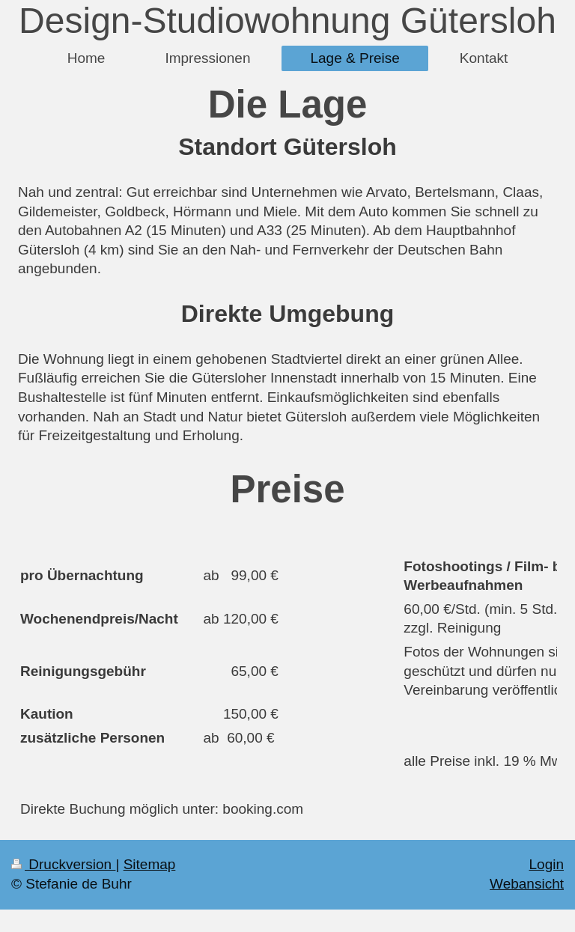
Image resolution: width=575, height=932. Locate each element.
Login (547, 864)
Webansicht (527, 884)
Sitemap (150, 864)
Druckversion (63, 864)
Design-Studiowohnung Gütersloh (287, 20)
